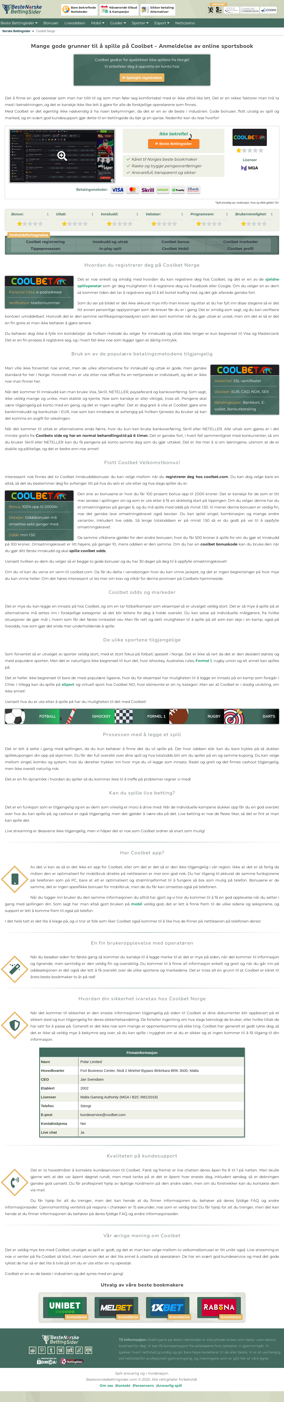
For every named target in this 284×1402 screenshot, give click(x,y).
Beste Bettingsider (17, 23)
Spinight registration (142, 78)
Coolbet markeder (241, 242)
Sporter (140, 23)
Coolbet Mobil (175, 251)
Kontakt (123, 1390)
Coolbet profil (241, 251)
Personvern (143, 1390)
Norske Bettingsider (16, 31)
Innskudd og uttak (109, 242)
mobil (136, 908)
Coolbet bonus (175, 242)
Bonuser (51, 23)
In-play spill (109, 251)
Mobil (96, 23)
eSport (68, 688)
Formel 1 (204, 664)
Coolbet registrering (43, 242)
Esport (160, 23)
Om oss (106, 1390)
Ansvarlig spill (169, 1390)
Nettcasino (185, 23)
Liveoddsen (74, 23)
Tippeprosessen (43, 251)
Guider (118, 23)
